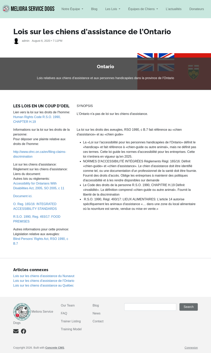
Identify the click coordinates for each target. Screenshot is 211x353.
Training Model (71, 329)
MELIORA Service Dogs (28, 9)
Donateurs (196, 9)
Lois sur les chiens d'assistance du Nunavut (43, 276)
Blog (94, 9)
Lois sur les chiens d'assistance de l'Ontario (43, 280)
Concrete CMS (54, 347)
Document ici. (22, 196)
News (96, 313)
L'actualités (174, 9)
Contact (97, 321)
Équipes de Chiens (142, 9)
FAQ (64, 313)
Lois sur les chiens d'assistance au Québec (43, 285)
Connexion (191, 347)
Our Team (68, 305)
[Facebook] (23, 332)
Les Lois (111, 9)
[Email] (16, 332)
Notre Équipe (71, 9)
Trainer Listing (71, 321)
